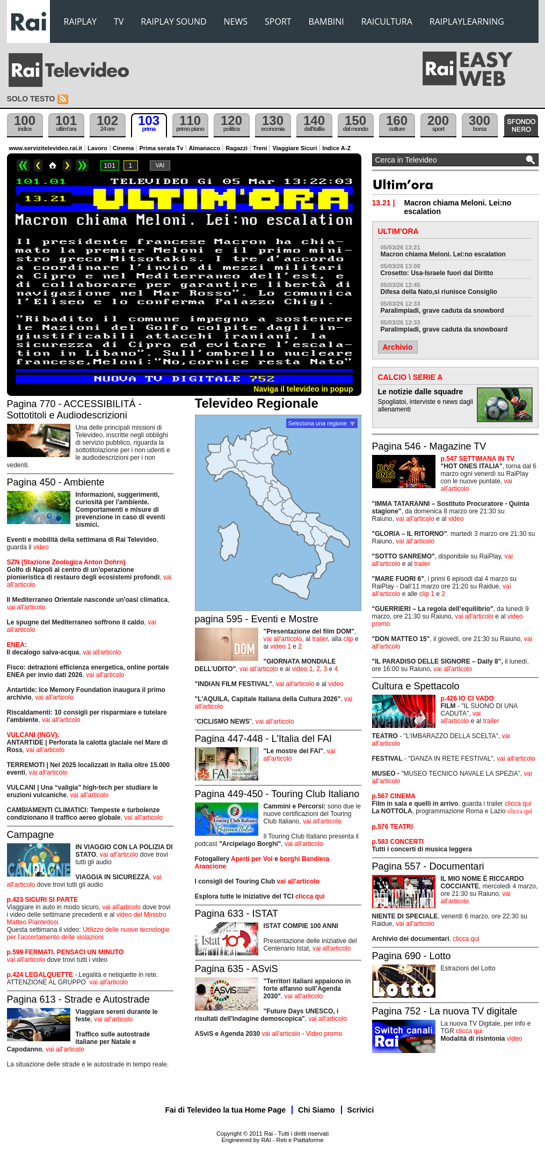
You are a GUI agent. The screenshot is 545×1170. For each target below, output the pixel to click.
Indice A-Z (336, 148)
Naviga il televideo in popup (303, 389)
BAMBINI (326, 21)
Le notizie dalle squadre (420, 391)
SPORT (278, 21)
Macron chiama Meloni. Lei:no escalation (443, 254)
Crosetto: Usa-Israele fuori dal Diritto (437, 273)
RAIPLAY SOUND (173, 21)
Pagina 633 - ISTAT (236, 913)
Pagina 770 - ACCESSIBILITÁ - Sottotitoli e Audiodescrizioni (74, 410)
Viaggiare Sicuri (294, 148)
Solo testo (31, 98)
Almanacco (204, 148)
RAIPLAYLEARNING (467, 21)
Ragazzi (237, 148)
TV (118, 21)
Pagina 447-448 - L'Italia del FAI (263, 738)
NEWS (236, 21)
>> (82, 165)
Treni (260, 148)
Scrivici (360, 1110)
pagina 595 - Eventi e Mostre (256, 619)
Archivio (398, 347)
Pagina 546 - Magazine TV (429, 446)
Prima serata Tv (161, 148)
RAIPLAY (80, 21)
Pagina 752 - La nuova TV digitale (445, 1011)
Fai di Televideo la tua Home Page (225, 1110)
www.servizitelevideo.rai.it (46, 148)
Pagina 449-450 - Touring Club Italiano (277, 794)
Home (53, 165)
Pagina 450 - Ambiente (56, 482)
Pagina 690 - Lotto (411, 956)
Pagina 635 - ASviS (236, 968)
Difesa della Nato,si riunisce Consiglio (439, 292)
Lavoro (97, 148)
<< (23, 165)
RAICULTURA (386, 21)
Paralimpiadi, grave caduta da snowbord (442, 310)
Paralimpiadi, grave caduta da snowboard (444, 329)
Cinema (123, 148)
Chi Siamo (316, 1110)
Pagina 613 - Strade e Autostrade (78, 999)
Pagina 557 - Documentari (428, 866)
